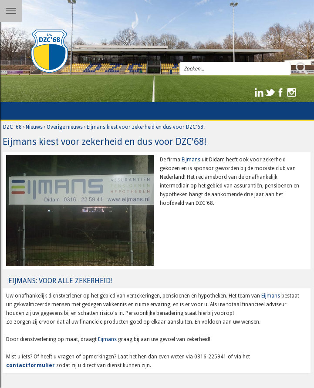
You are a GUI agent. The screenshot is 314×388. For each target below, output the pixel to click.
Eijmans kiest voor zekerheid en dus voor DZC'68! (146, 127)
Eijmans (191, 160)
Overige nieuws (65, 127)
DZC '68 (12, 127)
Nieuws (34, 127)
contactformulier (30, 365)
